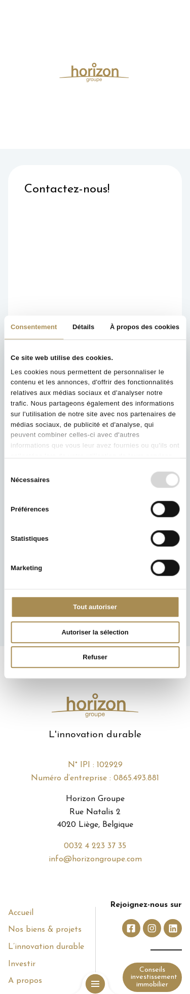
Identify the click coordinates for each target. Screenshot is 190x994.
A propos (25, 981)
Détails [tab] (83, 327)
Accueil (20, 913)
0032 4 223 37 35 (95, 846)
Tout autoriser (95, 607)
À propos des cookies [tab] (144, 327)
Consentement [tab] (34, 327)
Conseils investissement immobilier (154, 977)
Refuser (95, 657)
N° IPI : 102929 (95, 765)
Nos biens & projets (45, 930)
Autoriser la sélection (94, 632)
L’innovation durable (46, 947)
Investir (21, 964)
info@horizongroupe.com (95, 859)
